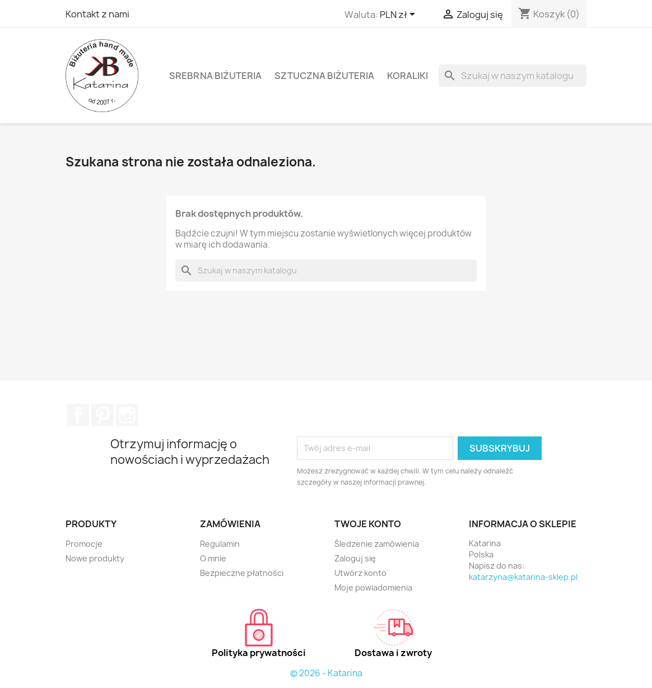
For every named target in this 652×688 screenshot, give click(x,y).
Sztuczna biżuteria (324, 75)
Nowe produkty (95, 558)
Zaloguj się (355, 558)
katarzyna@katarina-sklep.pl (523, 576)
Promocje (84, 543)
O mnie (213, 558)
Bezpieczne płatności (241, 573)
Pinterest (102, 415)
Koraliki (407, 75)
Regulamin (220, 543)
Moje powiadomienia (373, 587)
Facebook (78, 415)
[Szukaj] (512, 75)
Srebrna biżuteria (215, 75)
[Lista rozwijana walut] (399, 15)
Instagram (127, 415)
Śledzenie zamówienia (376, 543)
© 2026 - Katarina (326, 673)
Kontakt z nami (97, 14)
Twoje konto (367, 524)
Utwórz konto (360, 573)
